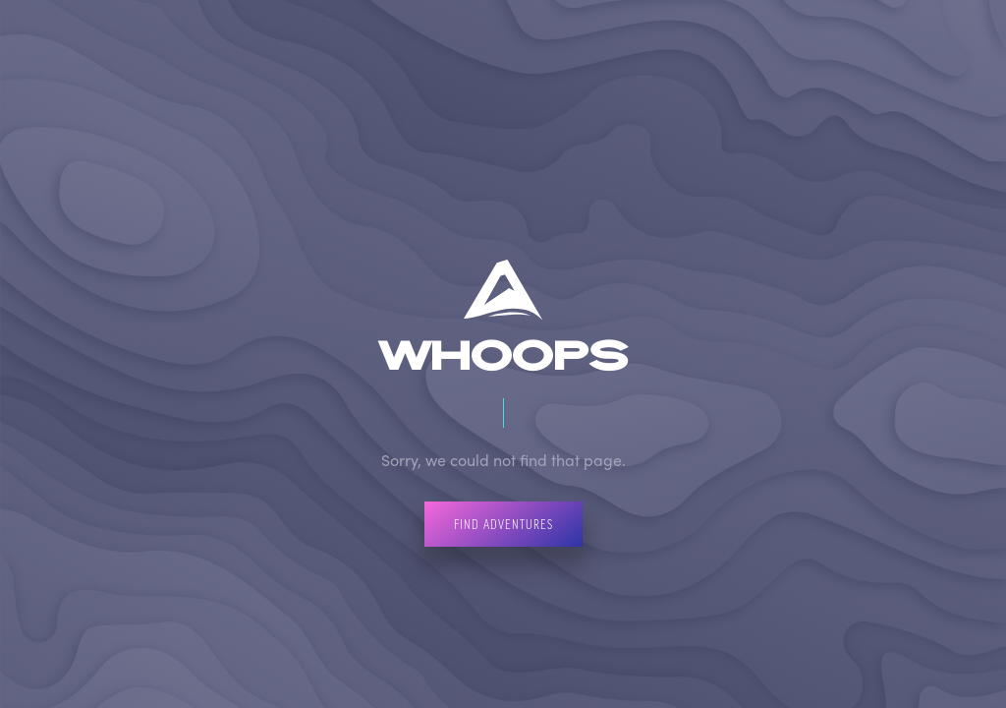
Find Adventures (503, 523)
